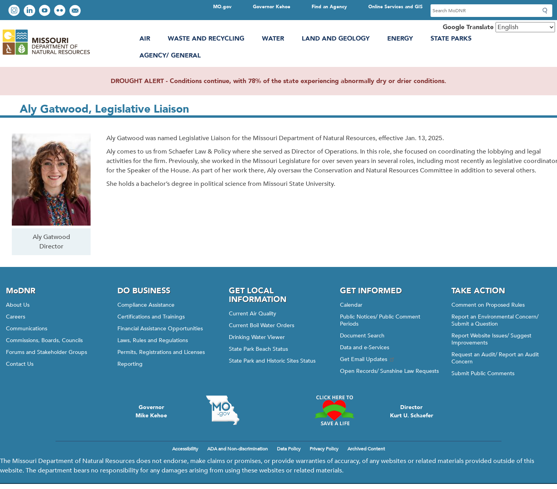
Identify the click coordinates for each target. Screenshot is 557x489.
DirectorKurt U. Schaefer (411, 411)
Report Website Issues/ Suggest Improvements (491, 339)
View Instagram (15, 11)
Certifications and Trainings (151, 316)
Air (144, 38)
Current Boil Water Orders (261, 325)
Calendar (351, 305)
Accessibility (185, 448)
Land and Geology (335, 38)
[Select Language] (525, 27)
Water (273, 38)
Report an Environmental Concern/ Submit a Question (494, 320)
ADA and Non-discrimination (237, 448)
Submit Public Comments (482, 373)
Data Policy (289, 448)
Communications (26, 328)
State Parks (451, 38)
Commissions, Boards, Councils (44, 340)
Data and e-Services (364, 347)
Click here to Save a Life (334, 410)
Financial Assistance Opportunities (160, 328)
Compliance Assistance (146, 305)
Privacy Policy (324, 448)
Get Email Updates (367, 359)
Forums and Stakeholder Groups (46, 352)
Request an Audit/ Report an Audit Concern (495, 358)
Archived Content (366, 448)
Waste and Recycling (206, 38)
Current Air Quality (252, 313)
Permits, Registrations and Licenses (161, 352)
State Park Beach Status (258, 349)
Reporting (130, 364)
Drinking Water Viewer (257, 337)
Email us (75, 11)
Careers (15, 316)
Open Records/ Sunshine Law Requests (389, 371)
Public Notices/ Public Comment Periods (380, 320)
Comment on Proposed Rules (488, 305)
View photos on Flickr (60, 11)
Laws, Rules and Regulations (152, 340)
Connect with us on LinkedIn (30, 11)
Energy (400, 38)
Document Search (362, 335)
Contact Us (19, 364)
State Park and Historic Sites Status (272, 361)
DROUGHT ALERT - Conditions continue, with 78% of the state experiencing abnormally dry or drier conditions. (278, 81)
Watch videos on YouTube (45, 11)
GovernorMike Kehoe (151, 411)
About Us (18, 305)
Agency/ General (170, 55)
